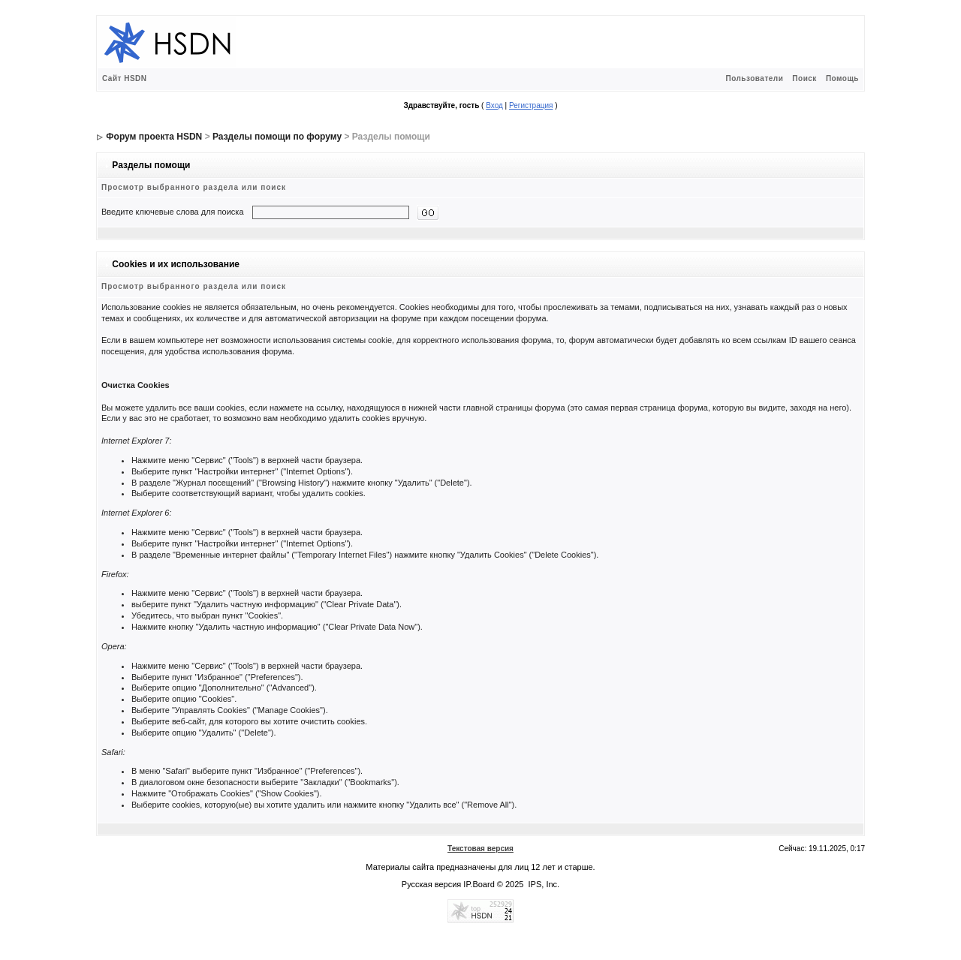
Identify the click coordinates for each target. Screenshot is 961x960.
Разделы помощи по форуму (277, 136)
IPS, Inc (543, 884)
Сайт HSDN (124, 78)
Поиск (804, 78)
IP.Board (478, 884)
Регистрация (531, 105)
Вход (494, 105)
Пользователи (754, 78)
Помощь (842, 78)
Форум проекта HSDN (154, 136)
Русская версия (431, 884)
